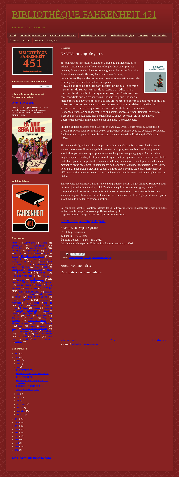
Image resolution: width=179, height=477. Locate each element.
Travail (24, 339)
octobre (20, 408)
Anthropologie (32, 251)
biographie (17, 259)
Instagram (52, 40)
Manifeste (16, 303)
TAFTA (36, 334)
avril (19, 364)
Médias (35, 303)
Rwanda (32, 326)
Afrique (15, 243)
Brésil (24, 262)
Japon (49, 294)
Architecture (18, 253)
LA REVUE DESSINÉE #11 (26, 370)
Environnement (98, 258)
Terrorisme (22, 336)
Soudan (19, 334)
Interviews (143, 35)
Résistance (16, 318)
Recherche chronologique (122, 35)
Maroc (28, 303)
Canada (42, 262)
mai (18, 367)
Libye (14, 300)
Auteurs (15, 257)
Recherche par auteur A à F (33, 35)
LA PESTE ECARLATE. (24, 377)
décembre (21, 415)
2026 (17, 450)
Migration (20, 305)
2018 (17, 422)
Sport (27, 334)
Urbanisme (47, 339)
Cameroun (34, 262)
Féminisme (47, 282)
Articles (46, 253)
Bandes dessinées (76, 258)
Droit (49, 269)
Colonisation (41, 264)
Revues (36, 323)
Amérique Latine (38, 248)
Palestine (36, 308)
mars (19, 360)
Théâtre (36, 336)
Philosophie (32, 310)
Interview (48, 292)
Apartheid (48, 251)
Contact (26, 40)
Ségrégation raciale (20, 331)
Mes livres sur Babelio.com (31, 458)
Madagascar (44, 300)
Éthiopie (15, 282)
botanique (16, 262)
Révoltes (31, 318)
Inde (21, 292)
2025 (17, 447)
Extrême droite (29, 282)
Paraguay (19, 311)
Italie (41, 294)
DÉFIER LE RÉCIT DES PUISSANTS (29, 386)
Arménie (38, 253)
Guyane (27, 288)
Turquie (36, 339)
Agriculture (29, 243)
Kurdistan (32, 297)
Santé (14, 329)
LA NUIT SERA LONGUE (23, 103)
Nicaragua (45, 306)
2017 (17, 419)
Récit (18, 316)
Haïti (35, 288)
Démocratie (17, 269)
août (19, 401)
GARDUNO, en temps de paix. (83, 221)
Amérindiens (17, 248)
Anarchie (16, 251)
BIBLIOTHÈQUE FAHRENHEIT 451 (84, 14)
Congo (37, 267)
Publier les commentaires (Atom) (85, 344)
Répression (42, 316)
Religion (29, 316)
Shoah (35, 331)
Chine (18, 264)
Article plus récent (68, 340)
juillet (19, 397)
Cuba (46, 267)
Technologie (46, 334)
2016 (17, 357)
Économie (87, 258)
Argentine (29, 253)
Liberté (44, 297)
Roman (48, 323)
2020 (17, 429)
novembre (21, 411)
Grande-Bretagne (24, 285)
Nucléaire (24, 308)
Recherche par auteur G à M (63, 35)
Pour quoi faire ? (159, 35)
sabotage (43, 326)
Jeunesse (18, 297)
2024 (17, 443)
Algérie (44, 243)
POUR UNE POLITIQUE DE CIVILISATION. (32, 374)
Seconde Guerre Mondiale (34, 328)
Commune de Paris (20, 267)
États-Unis (36, 279)
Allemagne (39, 245)
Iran (17, 294)
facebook (39, 40)
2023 (17, 440)
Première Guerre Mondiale (31, 313)
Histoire (46, 288)
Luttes (25, 300)
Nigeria (14, 308)
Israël (32, 294)
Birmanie (45, 259)
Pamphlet (48, 308)
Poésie (46, 311)
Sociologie (47, 331)
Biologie (33, 259)
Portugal (14, 313)
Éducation (43, 273)
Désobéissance (35, 269)
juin (18, 394)
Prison (49, 313)
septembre (21, 404)
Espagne (20, 280)
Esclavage (47, 276)
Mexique (107, 258)
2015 (17, 354)
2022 (17, 436)
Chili (50, 262)
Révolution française (37, 321)
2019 (17, 426)
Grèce (38, 285)
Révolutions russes (20, 323)
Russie (20, 326)
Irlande (24, 294)
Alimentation (17, 246)
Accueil (12, 35)
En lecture (14, 40)
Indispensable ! (32, 291)
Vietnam (18, 342)
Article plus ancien (159, 340)
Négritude (34, 305)
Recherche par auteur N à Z (93, 35)
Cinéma (28, 264)
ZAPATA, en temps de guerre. (27, 390)
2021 (17, 433)
